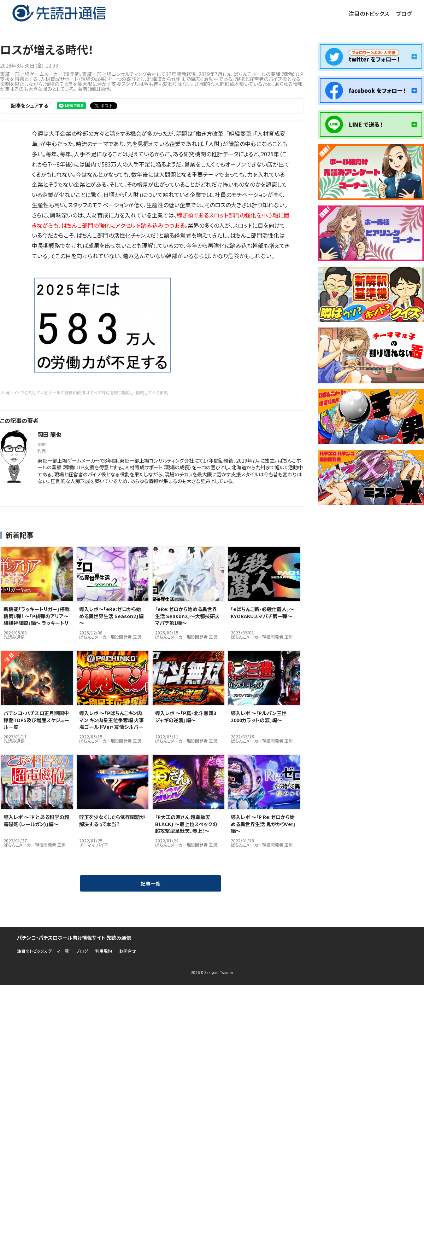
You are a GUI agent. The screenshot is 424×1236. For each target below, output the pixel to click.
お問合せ (127, 951)
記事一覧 (150, 883)
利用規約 (103, 951)
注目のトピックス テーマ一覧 (43, 951)
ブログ (404, 13)
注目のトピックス (368, 13)
